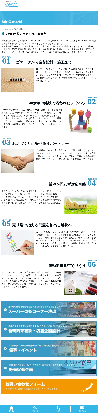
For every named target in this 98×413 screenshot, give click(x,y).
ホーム (4, 29)
